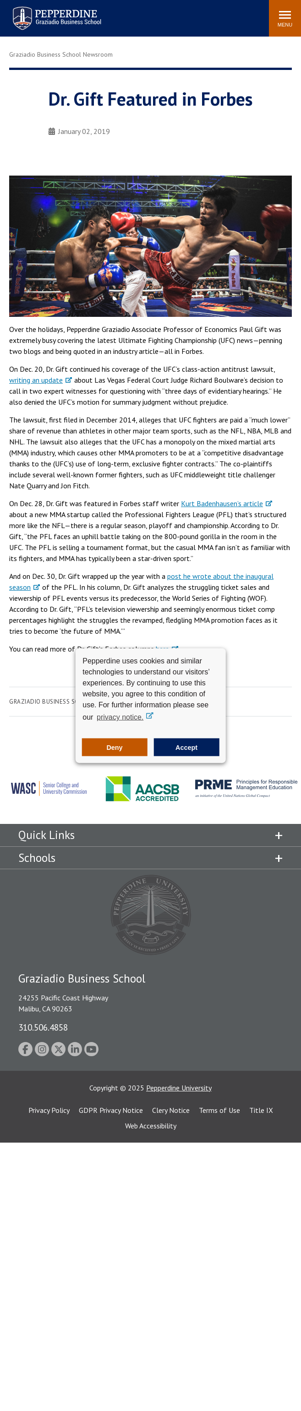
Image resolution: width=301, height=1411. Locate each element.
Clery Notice (171, 1110)
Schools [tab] (36, 857)
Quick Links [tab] (46, 835)
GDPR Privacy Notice (111, 1110)
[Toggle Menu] (285, 18)
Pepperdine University (179, 1087)
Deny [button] (114, 747)
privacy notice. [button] (120, 717)
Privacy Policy (49, 1110)
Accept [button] (186, 747)
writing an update (36, 380)
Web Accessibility (150, 1125)
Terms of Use (219, 1110)
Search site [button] (137, 14)
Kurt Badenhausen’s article (222, 503)
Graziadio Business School (51, 702)
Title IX (261, 1110)
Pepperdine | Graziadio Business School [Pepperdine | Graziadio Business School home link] (45, 12)
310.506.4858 (43, 1027)
